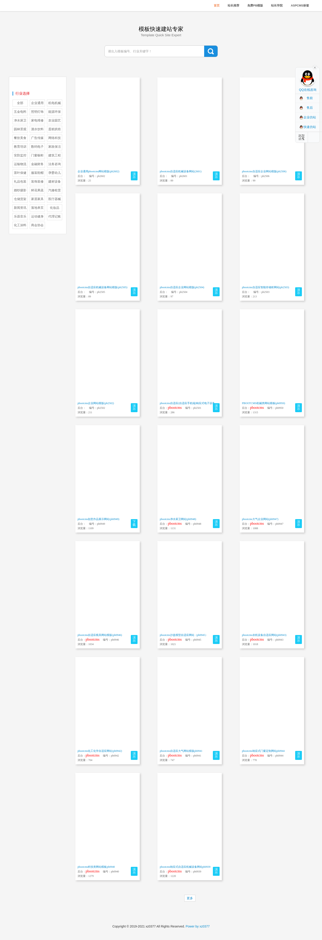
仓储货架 (20, 199)
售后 (310, 107)
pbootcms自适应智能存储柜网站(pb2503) (265, 287)
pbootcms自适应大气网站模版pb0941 (181, 750)
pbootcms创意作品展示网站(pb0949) (98, 519)
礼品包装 (20, 181)
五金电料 (20, 111)
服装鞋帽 (37, 173)
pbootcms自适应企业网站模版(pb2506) (264, 171)
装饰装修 (37, 181)
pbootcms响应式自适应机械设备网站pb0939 (185, 866)
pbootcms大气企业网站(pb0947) (260, 519)
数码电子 (37, 146)
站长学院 (277, 5)
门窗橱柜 (37, 155)
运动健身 (37, 216)
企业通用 (37, 103)
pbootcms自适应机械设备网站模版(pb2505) (102, 287)
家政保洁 (54, 146)
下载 (134, 523)
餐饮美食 (20, 138)
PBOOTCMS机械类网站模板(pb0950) (263, 403)
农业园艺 (54, 120)
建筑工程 (54, 155)
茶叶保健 (20, 173)
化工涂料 (20, 225)
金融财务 (37, 164)
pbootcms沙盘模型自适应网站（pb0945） (184, 635)
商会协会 (37, 225)
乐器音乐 (20, 216)
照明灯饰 (37, 111)
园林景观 (20, 129)
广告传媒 (37, 138)
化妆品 (54, 207)
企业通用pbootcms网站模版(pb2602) (98, 171)
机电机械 (54, 103)
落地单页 (37, 207)
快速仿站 (309, 127)
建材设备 (54, 181)
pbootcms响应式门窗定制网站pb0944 (263, 750)
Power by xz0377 (198, 926)
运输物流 (20, 164)
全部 (20, 103)
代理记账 (54, 216)
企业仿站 (309, 117)
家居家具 (37, 199)
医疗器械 (54, 199)
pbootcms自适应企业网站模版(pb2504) (182, 287)
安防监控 (20, 155)
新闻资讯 (20, 207)
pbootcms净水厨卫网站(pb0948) (178, 519)
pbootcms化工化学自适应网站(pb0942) (100, 750)
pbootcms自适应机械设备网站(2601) (180, 171)
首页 (217, 5)
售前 (310, 98)
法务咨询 (54, 164)
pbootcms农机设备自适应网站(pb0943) (264, 635)
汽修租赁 (54, 190)
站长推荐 (233, 5)
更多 (190, 898)
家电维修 (37, 120)
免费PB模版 (255, 5)
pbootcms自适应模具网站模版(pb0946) (100, 635)
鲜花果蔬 (37, 190)
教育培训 (20, 146)
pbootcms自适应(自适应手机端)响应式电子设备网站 (190, 403)
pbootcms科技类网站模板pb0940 (96, 866)
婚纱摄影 (20, 190)
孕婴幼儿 (54, 173)
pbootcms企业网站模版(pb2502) (96, 403)
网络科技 (54, 138)
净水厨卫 (20, 120)
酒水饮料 (37, 129)
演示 (134, 175)
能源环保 (54, 111)
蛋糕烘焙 (54, 129)
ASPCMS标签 (300, 5)
